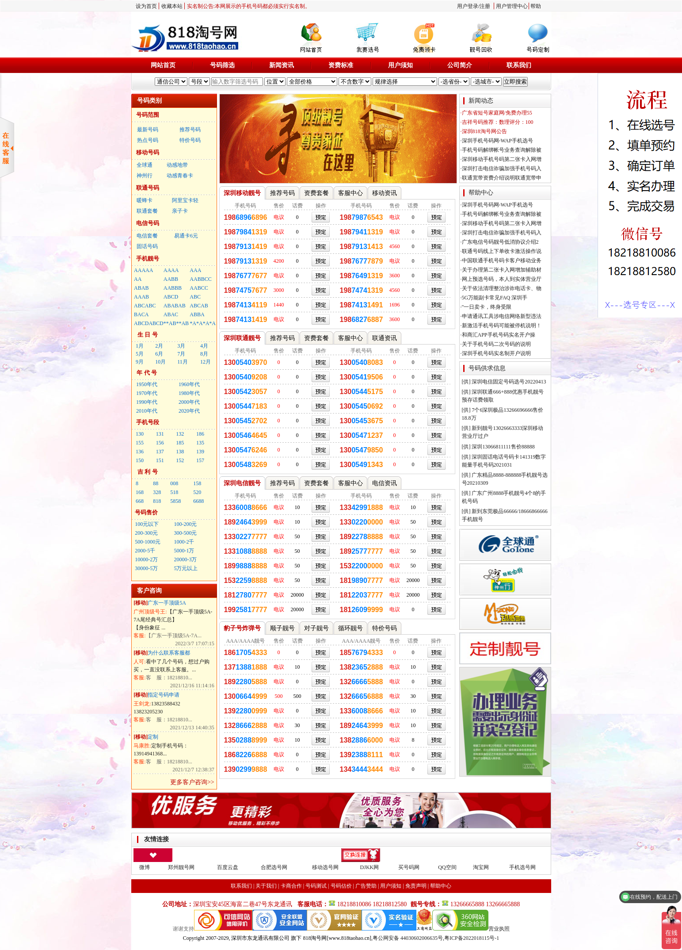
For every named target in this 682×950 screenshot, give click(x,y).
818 (157, 501)
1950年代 (146, 384)
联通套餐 (147, 211)
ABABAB (175, 306)
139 (200, 451)
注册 (485, 6)
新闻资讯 (281, 65)
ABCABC (145, 306)
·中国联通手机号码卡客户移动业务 (501, 260)
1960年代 (189, 384)
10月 (160, 362)
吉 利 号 (147, 471)
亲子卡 (180, 211)
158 (197, 483)
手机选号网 (522, 867)
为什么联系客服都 (169, 653)
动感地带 (177, 165)
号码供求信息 (487, 368)
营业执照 (499, 929)
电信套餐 (147, 236)
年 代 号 (147, 372)
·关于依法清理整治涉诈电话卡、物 (501, 288)
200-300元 (146, 533)
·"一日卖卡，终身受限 (486, 307)
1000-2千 (184, 542)
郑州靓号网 (181, 867)
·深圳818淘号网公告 (484, 131)
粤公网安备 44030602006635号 (408, 938)
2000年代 (189, 402)
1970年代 (146, 393)
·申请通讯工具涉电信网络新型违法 (501, 316)
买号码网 (408, 867)
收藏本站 (172, 6)
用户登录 (467, 6)
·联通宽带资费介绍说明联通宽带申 (501, 178)
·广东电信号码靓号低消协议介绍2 (500, 242)
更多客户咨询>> (192, 782)
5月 (140, 354)
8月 (204, 354)
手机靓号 (147, 258)
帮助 (535, 6)
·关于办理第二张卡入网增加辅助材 (501, 270)
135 (200, 443)
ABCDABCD (149, 323)
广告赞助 (366, 886)
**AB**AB (176, 323)
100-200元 (185, 524)
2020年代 (189, 411)
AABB (171, 279)
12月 (205, 362)
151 (160, 460)
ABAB (141, 288)
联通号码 (147, 187)
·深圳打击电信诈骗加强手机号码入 (501, 168)
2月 (159, 346)
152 (180, 460)
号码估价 (341, 886)
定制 (153, 737)
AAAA (171, 270)
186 (200, 434)
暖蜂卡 (144, 200)
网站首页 (163, 65)
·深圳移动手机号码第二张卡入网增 (501, 159)
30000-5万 (146, 568)
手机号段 (147, 422)
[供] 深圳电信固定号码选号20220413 (504, 382)
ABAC (171, 314)
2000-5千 (145, 551)
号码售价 (146, 512)
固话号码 (147, 246)
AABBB (173, 288)
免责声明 (416, 886)
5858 (175, 501)
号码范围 (147, 114)
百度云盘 (227, 867)
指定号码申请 (163, 695)
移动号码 (147, 152)
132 (180, 434)
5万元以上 (186, 568)
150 (140, 460)
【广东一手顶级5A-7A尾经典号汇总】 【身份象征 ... (172, 620)
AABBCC (200, 279)
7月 (181, 354)
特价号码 (190, 140)
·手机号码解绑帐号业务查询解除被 (501, 150)
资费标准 (340, 65)
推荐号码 (190, 129)
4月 (204, 346)
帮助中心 (481, 192)
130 (140, 434)
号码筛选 (222, 65)
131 (160, 434)
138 (180, 451)
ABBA (197, 314)
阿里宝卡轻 (185, 200)
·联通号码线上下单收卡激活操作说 (501, 251)
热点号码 (147, 140)
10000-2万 (146, 559)
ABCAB (199, 306)
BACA (141, 314)
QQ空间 (447, 867)
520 (197, 492)
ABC (195, 297)
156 (160, 443)
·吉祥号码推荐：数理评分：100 (497, 122)
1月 (140, 346)
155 (140, 443)
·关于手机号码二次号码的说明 (496, 344)
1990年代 (146, 402)
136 (140, 451)
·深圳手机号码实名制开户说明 (496, 353)
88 (155, 483)
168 (140, 492)
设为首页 (146, 6)
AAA (195, 270)
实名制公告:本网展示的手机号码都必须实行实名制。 (248, 6)
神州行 (144, 175)
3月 (181, 346)
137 (160, 451)
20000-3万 (185, 559)
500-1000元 (147, 542)
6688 (198, 501)
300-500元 (185, 533)
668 (140, 501)
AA (137, 279)
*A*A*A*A (203, 323)
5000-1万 (184, 551)
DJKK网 (369, 867)
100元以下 (147, 524)
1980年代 (189, 393)
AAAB (141, 297)
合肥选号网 (274, 867)
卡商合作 (291, 886)
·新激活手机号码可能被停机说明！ (501, 325)
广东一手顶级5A (167, 603)
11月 (182, 362)
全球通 (144, 165)
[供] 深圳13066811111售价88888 (498, 447)
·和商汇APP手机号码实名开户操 (498, 335)
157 (200, 460)
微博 (144, 867)
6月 (159, 354)
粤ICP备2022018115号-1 (471, 938)
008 (174, 483)
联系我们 (519, 65)
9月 (140, 362)
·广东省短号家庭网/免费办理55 (496, 113)
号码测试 (316, 886)
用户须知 (400, 65)
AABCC (199, 288)
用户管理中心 (512, 6)
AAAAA (143, 270)
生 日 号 (147, 334)
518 (174, 492)
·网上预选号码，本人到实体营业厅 (501, 279)
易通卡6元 (186, 236)
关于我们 (266, 886)
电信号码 (147, 223)
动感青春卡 (180, 175)
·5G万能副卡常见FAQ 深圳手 (494, 298)
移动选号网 (325, 867)
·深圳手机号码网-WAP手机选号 (497, 141)
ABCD (171, 297)
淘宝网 (481, 867)
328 (157, 492)
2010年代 (146, 411)
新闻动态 (481, 100)
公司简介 (459, 65)
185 (180, 443)
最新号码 (147, 129)
